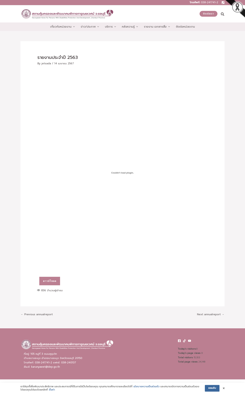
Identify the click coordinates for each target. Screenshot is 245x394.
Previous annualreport (37, 314)
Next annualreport (210, 314)
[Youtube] (189, 340)
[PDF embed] (122, 173)
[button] (208, 14)
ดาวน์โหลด (49, 281)
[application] (74, 26)
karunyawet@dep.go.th (45, 367)
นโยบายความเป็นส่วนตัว (146, 392)
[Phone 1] (223, 2)
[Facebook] (179, 340)
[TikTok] (184, 340)
